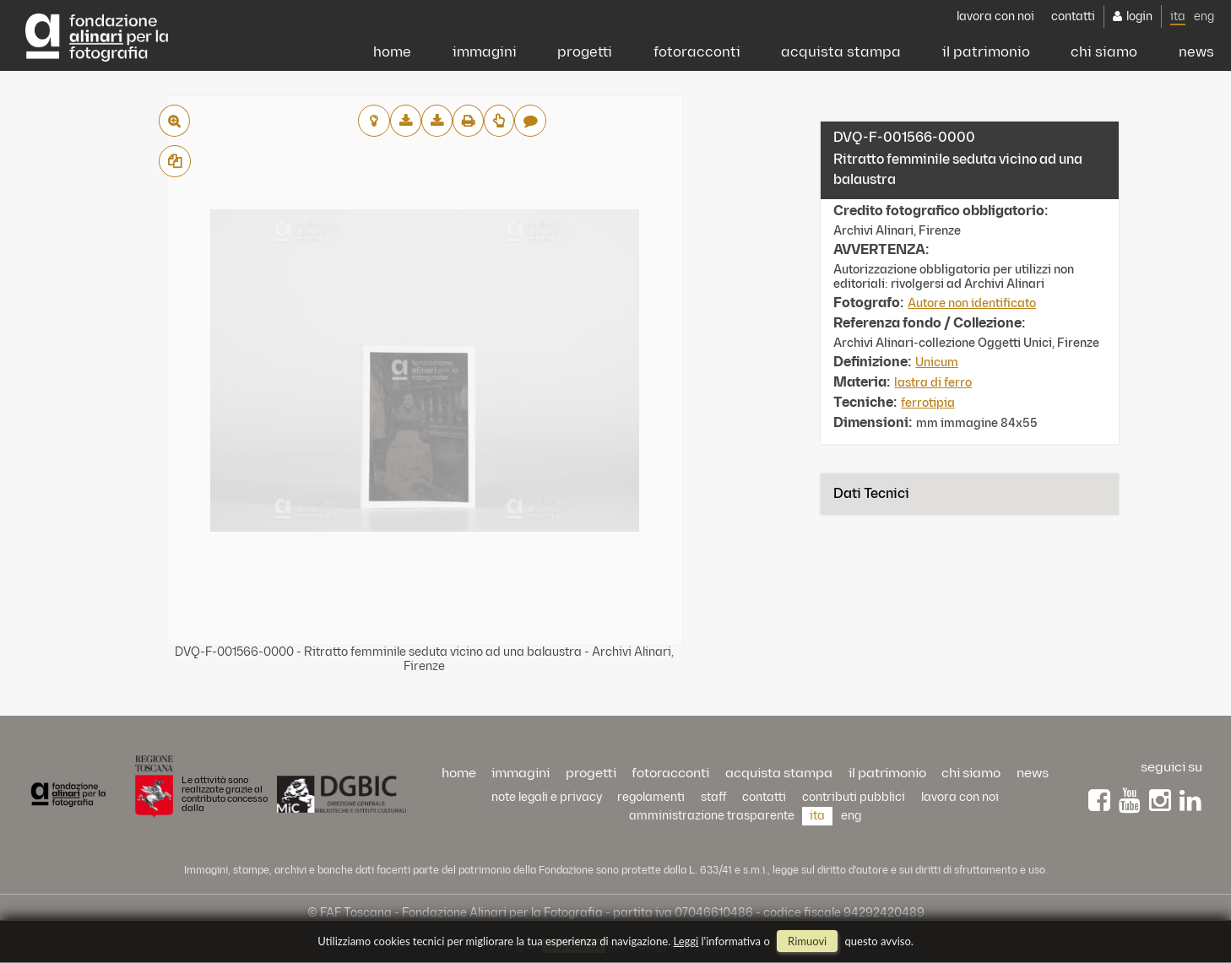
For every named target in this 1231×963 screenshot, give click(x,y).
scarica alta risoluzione (437, 121)
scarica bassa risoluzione (405, 121)
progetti (584, 52)
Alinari (97, 34)
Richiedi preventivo (499, 121)
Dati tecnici (871, 494)
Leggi (686, 941)
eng (1204, 16)
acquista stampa (841, 52)
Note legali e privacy (546, 797)
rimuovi (807, 941)
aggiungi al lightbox (374, 121)
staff (714, 797)
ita (1177, 16)
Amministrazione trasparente (711, 816)
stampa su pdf (468, 121)
